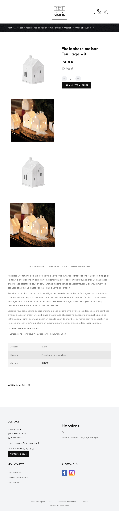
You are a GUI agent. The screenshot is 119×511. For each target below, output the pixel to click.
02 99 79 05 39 (27, 448)
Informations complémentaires (70, 266)
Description (36, 266)
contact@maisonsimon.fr (27, 443)
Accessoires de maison (36, 28)
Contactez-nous (18, 454)
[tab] (36, 266)
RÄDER (45, 363)
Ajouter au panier (78, 85)
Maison (20, 28)
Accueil (11, 28)
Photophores (55, 28)
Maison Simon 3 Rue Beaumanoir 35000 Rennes (17, 433)
